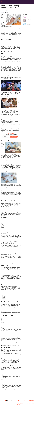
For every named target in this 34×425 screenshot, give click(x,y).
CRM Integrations (20, 403)
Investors (19, 404)
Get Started (19, 401)
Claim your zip (14, 136)
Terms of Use (29, 401)
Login (25, 403)
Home (18, 400)
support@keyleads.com (8, 406)
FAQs (24, 400)
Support (25, 401)
